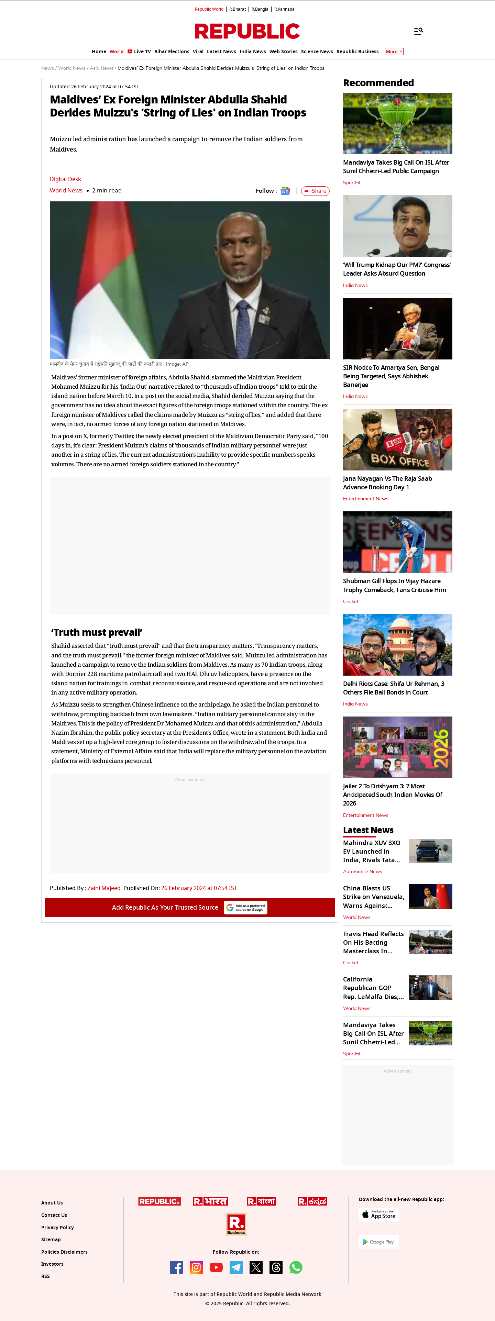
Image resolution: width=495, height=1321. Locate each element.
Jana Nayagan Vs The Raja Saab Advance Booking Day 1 (387, 483)
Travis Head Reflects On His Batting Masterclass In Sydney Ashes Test (373, 947)
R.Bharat (237, 9)
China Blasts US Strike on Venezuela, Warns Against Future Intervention (374, 901)
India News (355, 285)
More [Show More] (394, 51)
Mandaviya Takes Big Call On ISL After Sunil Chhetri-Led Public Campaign (396, 167)
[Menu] (415, 30)
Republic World (209, 9)
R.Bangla (260, 9)
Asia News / (103, 68)
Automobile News (362, 871)
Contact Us (54, 1215)
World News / (73, 68)
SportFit (352, 182)
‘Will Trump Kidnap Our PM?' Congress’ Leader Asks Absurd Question (397, 269)
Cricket (351, 601)
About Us (52, 1203)
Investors (52, 1264)
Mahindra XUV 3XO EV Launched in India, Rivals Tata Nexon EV (371, 856)
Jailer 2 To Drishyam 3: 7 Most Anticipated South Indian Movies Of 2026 (392, 795)
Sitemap (51, 1239)
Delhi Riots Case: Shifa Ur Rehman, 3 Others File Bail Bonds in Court (393, 688)
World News (66, 190)
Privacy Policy (57, 1227)
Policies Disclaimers (64, 1252)
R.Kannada (284, 9)
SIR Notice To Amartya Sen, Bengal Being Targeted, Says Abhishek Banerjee (391, 376)
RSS (45, 1276)
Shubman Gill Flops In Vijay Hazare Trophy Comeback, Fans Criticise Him (394, 585)
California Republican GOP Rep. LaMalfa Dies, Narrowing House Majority (371, 997)
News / (49, 68)
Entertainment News (365, 499)
